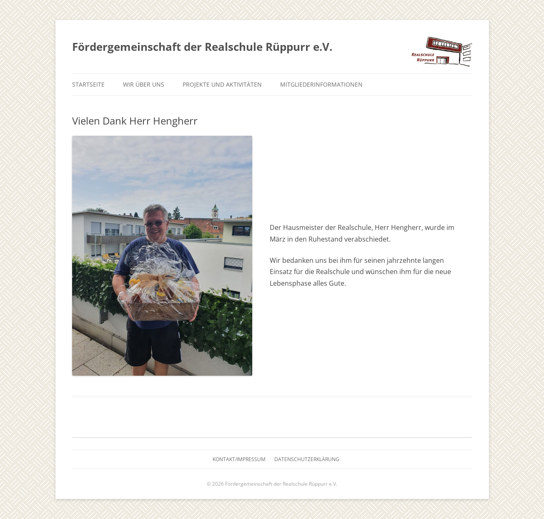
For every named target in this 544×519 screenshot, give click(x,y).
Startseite (88, 84)
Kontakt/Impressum (239, 459)
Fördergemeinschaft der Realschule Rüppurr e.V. (202, 46)
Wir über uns (143, 84)
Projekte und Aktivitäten (222, 84)
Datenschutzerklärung (306, 459)
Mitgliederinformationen (321, 84)
